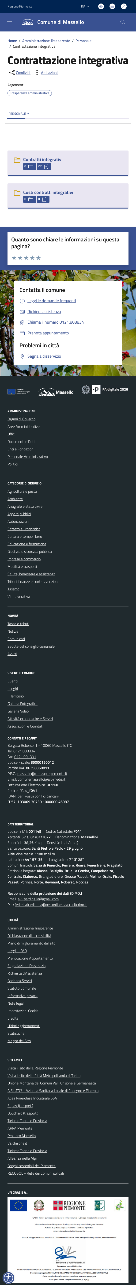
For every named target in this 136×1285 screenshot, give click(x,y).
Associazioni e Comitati (25, 726)
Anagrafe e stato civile (25, 506)
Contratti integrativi (43, 159)
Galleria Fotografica (23, 703)
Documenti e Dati (21, 441)
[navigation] (9, 21)
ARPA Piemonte (20, 1128)
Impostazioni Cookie (23, 1011)
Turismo (13, 589)
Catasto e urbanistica (24, 529)
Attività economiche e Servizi (30, 718)
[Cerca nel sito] (122, 22)
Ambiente (15, 499)
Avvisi (12, 654)
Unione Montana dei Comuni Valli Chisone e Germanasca (52, 1083)
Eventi (13, 681)
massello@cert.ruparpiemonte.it (42, 773)
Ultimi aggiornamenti (24, 1026)
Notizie (13, 631)
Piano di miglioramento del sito (31, 943)
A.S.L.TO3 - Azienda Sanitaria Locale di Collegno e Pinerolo (53, 1090)
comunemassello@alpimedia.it (41, 779)
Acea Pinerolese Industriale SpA (32, 1098)
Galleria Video (18, 711)
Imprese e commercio (24, 559)
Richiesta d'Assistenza (25, 973)
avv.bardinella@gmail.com (38, 899)
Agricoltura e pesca (22, 491)
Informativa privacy (23, 996)
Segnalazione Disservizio (26, 965)
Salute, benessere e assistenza (31, 574)
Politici (13, 464)
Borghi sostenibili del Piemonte (32, 1166)
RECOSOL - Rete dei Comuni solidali (36, 1173)
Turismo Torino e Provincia (27, 1120)
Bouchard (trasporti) (23, 1113)
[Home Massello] (51, 22)
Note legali (16, 1003)
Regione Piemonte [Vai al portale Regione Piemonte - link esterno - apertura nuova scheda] (20, 6)
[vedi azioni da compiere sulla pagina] (45, 72)
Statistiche (16, 1033)
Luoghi (13, 688)
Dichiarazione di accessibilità (29, 935)
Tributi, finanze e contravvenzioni (33, 581)
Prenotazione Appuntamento (30, 958)
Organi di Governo (21, 419)
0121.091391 (25, 756)
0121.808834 (24, 751)
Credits (13, 1018)
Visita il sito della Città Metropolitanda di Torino (44, 1075)
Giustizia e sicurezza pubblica (30, 551)
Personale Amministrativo (28, 456)
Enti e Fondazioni (21, 449)
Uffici (11, 434)
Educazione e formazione (27, 544)
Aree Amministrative (24, 426)
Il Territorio (16, 696)
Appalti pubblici (19, 514)
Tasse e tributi (18, 624)
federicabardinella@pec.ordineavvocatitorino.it (51, 904)
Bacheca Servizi (20, 980)
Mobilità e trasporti (22, 566)
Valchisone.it (17, 1143)
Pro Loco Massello (22, 1135)
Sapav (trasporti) (20, 1105)
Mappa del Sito (19, 1041)
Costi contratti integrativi (48, 192)
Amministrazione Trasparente (46, 40)
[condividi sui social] (19, 72)
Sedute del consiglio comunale (31, 646)
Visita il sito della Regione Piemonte (35, 1068)
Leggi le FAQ (17, 950)
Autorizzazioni (18, 521)
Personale (83, 40)
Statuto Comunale (22, 988)
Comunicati (16, 639)
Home (12, 40)
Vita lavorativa (19, 596)
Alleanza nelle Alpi (22, 1158)
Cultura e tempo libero (25, 536)
